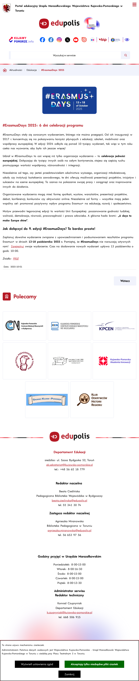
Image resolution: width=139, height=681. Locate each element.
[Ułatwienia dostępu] (127, 39)
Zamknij (69, 674)
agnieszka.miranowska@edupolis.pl (69, 530)
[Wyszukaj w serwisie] (65, 55)
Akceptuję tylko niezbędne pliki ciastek (94, 664)
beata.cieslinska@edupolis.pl (69, 500)
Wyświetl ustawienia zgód (37, 664)
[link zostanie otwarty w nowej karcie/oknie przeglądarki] (21, 39)
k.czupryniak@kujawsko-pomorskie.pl (69, 612)
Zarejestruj (17, 246)
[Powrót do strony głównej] (5, 70)
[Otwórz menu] (134, 4)
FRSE (16, 259)
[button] (69, 113)
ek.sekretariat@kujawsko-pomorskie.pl (69, 465)
